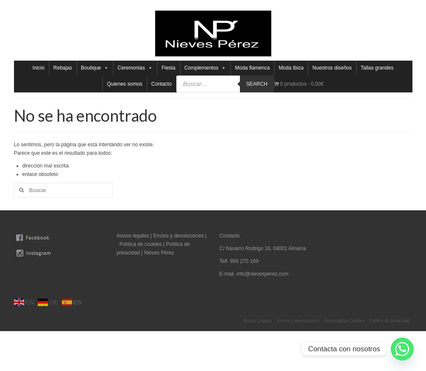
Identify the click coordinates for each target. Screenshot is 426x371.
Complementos (205, 68)
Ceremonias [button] (135, 68)
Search (256, 84)
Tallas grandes (377, 68)
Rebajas (62, 68)
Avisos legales (133, 236)
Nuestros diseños (332, 68)
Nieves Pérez (159, 253)
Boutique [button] (95, 68)
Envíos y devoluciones (178, 236)
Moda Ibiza (290, 68)
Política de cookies (141, 244)
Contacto (161, 84)
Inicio (39, 68)
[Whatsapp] (402, 349)
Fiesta (168, 68)
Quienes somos (124, 84)
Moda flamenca (252, 68)
